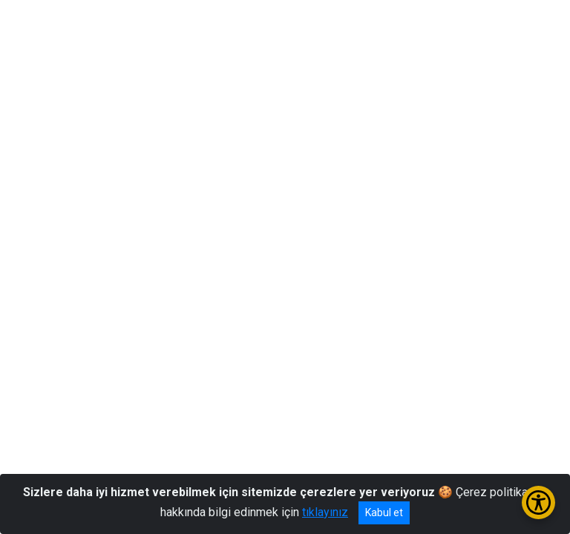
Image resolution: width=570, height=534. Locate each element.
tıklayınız (325, 512)
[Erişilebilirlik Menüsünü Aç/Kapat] (538, 502)
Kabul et (384, 512)
